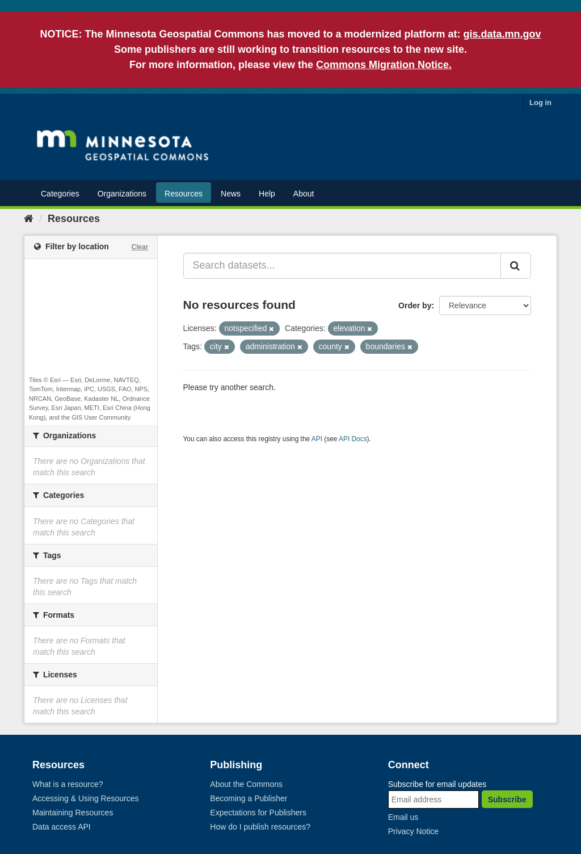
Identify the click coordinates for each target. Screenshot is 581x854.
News (231, 193)
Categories (60, 193)
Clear (139, 247)
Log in (540, 102)
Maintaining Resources (72, 812)
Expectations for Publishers (258, 812)
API (316, 439)
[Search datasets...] (342, 266)
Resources (184, 193)
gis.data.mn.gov (502, 34)
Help (267, 193)
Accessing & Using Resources (85, 798)
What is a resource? (67, 784)
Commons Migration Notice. (384, 64)
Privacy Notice (413, 831)
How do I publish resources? (260, 826)
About (303, 193)
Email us (403, 817)
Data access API (61, 826)
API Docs (353, 439)
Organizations (122, 193)
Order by (414, 305)
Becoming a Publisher (248, 798)
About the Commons (246, 784)
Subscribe (507, 799)
